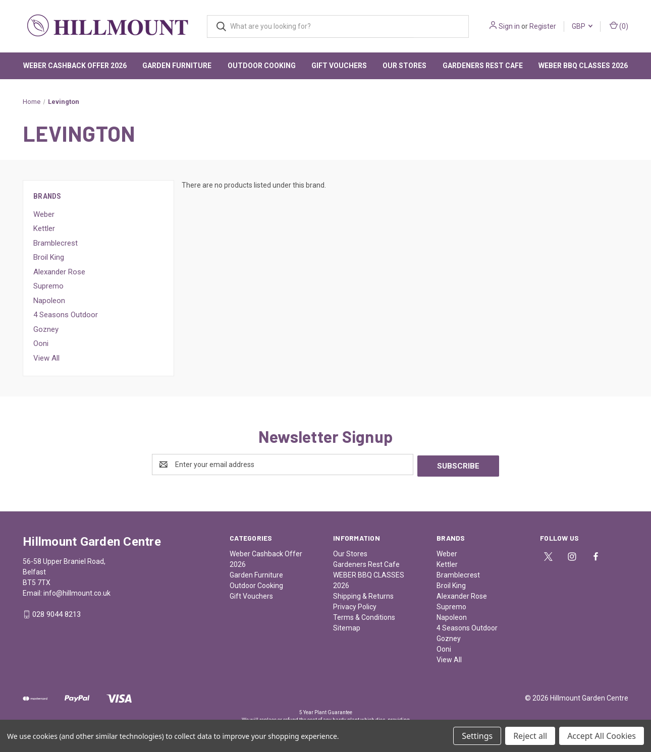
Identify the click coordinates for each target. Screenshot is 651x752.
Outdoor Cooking (262, 66)
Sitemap (346, 626)
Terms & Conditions (364, 616)
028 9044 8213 (56, 613)
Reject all (530, 735)
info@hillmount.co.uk (77, 592)
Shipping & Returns (363, 595)
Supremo (48, 286)
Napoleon (49, 300)
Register (542, 26)
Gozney (46, 329)
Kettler (44, 228)
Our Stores (404, 66)
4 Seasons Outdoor (65, 314)
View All (46, 358)
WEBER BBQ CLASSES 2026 (583, 66)
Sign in (509, 26)
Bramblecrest (55, 243)
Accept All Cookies (601, 735)
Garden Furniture (176, 66)
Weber (44, 214)
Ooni (40, 343)
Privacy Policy (354, 605)
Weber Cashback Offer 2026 (75, 66)
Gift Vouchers (339, 66)
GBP (582, 26)
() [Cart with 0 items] (619, 25)
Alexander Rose (59, 271)
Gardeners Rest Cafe (483, 66)
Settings (477, 735)
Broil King (48, 257)
